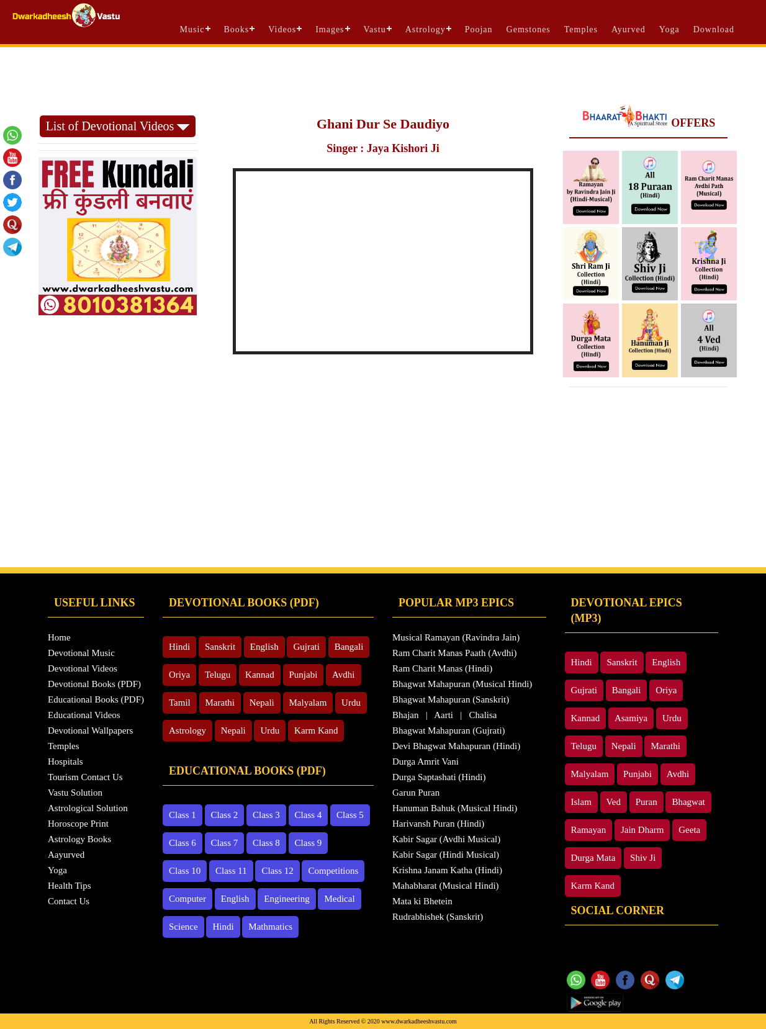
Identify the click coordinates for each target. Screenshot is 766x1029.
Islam (581, 802)
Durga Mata (593, 858)
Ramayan (588, 830)
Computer (187, 899)
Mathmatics (270, 927)
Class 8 (266, 843)
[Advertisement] (383, 81)
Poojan (479, 29)
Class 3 (266, 815)
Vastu (375, 29)
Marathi (220, 703)
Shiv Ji (643, 858)
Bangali (349, 647)
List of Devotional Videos (118, 126)
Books (237, 29)
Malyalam (308, 703)
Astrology (425, 29)
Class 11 (231, 871)
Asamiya (631, 718)
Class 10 (185, 871)
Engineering (286, 899)
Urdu (351, 703)
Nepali (262, 703)
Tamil (180, 703)
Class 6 (182, 843)
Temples (581, 29)
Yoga (669, 29)
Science (183, 927)
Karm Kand (316, 730)
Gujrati (306, 647)
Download (713, 29)
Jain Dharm (642, 830)
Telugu (217, 675)
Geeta (689, 830)
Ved (613, 802)
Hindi (179, 647)
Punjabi (303, 675)
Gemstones (529, 29)
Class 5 (350, 815)
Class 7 (224, 843)
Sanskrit (220, 647)
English (264, 647)
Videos (282, 29)
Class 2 (224, 815)
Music (192, 29)
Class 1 (182, 815)
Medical (339, 899)
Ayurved (628, 29)
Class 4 (308, 815)
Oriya (179, 675)
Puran (646, 802)
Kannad (259, 675)
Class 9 (308, 843)
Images (329, 29)
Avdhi (343, 675)
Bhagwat (688, 802)
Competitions (333, 871)
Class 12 (277, 871)
